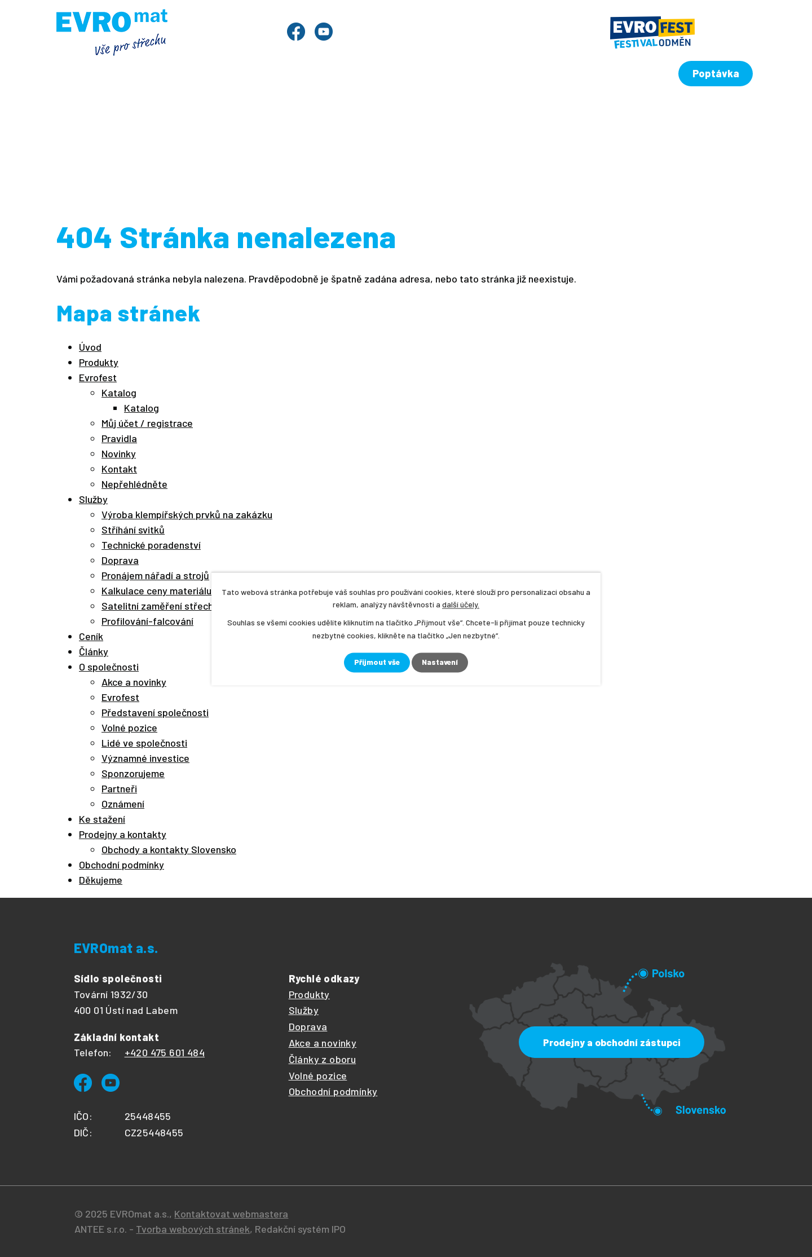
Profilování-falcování (147, 621)
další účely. (460, 604)
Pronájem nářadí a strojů (155, 575)
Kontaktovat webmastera (231, 1213)
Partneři (119, 788)
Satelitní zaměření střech (157, 605)
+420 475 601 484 (165, 1052)
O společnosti (487, 112)
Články (407, 112)
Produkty (151, 112)
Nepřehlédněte (134, 484)
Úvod (87, 112)
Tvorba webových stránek (193, 1229)
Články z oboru (322, 1059)
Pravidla (119, 438)
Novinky (119, 453)
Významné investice (145, 758)
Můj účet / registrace (147, 423)
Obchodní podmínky (121, 864)
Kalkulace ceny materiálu (156, 590)
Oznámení (123, 803)
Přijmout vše (376, 662)
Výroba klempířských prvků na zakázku (187, 514)
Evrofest (224, 112)
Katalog (119, 392)
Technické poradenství (151, 545)
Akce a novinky (134, 682)
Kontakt (119, 468)
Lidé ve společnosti (144, 742)
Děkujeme (100, 880)
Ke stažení (576, 112)
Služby (290, 112)
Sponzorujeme (133, 773)
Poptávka (717, 68)
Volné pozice (129, 727)
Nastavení (441, 662)
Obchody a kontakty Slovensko (169, 849)
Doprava (120, 560)
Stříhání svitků (133, 529)
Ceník (348, 112)
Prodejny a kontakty (684, 112)
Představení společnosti (155, 712)
